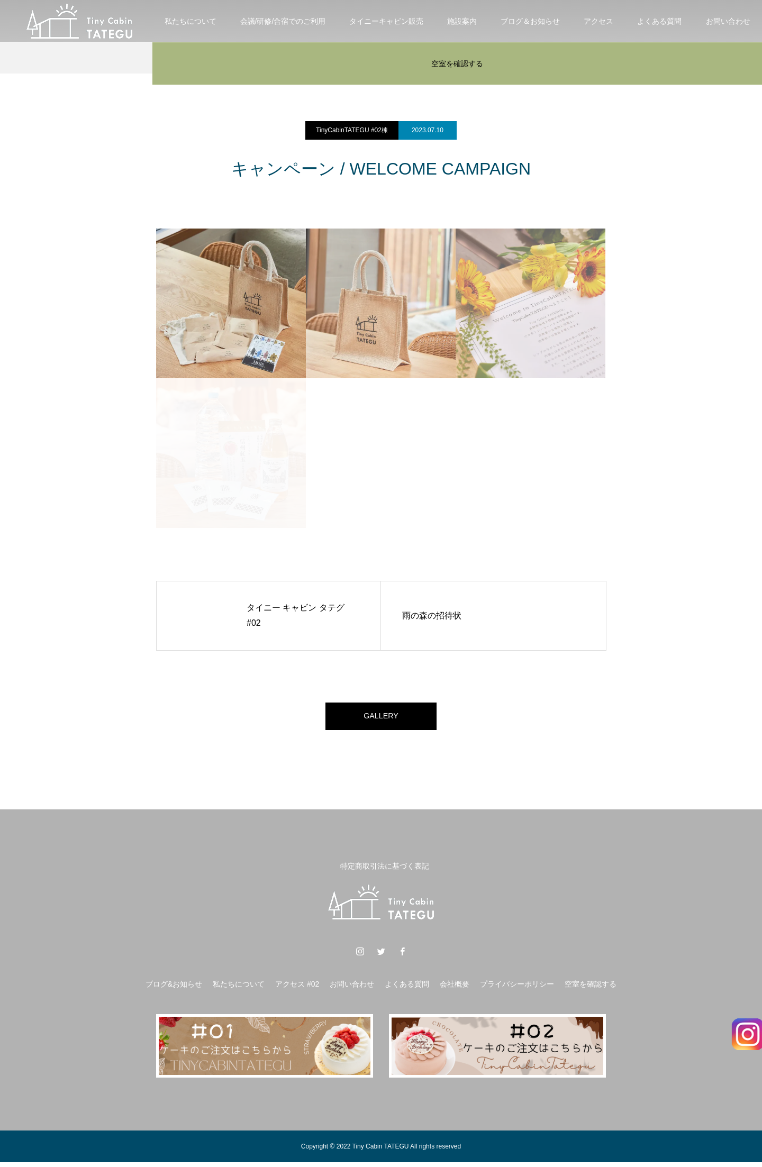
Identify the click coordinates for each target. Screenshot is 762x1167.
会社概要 (454, 988)
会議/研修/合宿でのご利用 (283, 21)
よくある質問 (659, 21)
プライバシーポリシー (517, 988)
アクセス (598, 21)
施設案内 (462, 21)
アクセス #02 (297, 988)
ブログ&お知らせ (174, 988)
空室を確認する (457, 63)
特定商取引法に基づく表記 (384, 870)
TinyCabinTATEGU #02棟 (352, 130)
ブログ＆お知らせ (530, 21)
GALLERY (381, 718)
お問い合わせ (352, 988)
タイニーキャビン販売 (386, 21)
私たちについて (190, 21)
